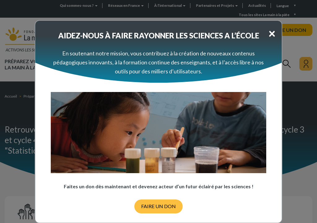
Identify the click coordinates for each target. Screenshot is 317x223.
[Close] (272, 33)
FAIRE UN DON (158, 206)
